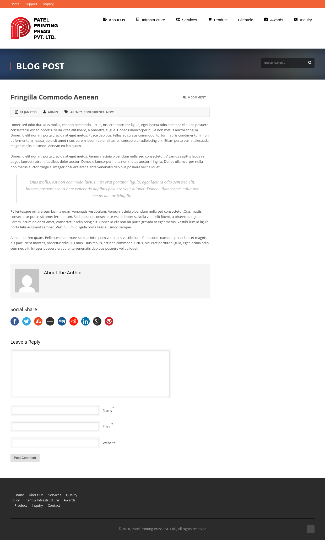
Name (107, 410)
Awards (69, 500)
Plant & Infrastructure (41, 500)
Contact (54, 505)
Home (14, 4)
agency (76, 112)
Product (20, 505)
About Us (36, 494)
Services (54, 494)
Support (31, 4)
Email (107, 426)
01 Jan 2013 (28, 112)
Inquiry (48, 4)
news (110, 112)
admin (53, 112)
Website (109, 443)
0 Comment (197, 97)
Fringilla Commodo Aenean (54, 96)
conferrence (94, 112)
